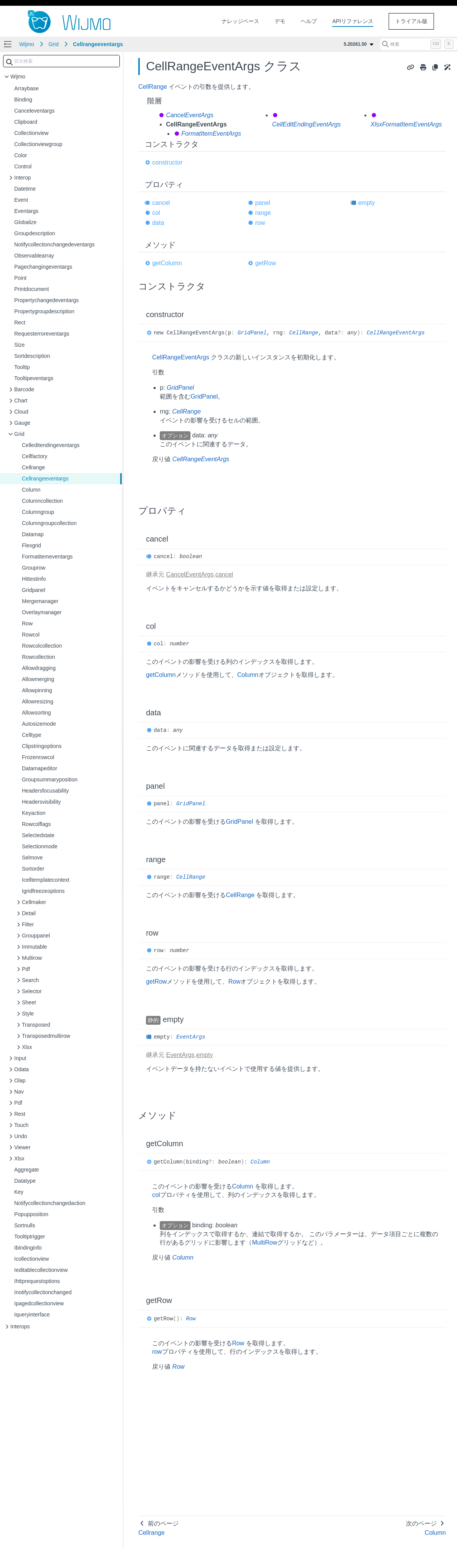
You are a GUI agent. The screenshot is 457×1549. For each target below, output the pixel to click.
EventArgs (190, 1037)
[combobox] (61, 61)
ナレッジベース (240, 21)
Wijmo (26, 44)
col (156, 212)
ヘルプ (309, 21)
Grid (53, 44)
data (158, 222)
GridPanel (252, 333)
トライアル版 (411, 21)
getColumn (167, 263)
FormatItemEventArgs (211, 133)
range (263, 212)
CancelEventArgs (190, 115)
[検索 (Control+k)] (418, 44)
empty (366, 202)
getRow (265, 263)
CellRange (152, 86)
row (260, 222)
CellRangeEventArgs (396, 333)
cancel (161, 202)
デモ (280, 21)
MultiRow (264, 1242)
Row (234, 981)
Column (247, 674)
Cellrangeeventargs (98, 44)
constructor (167, 162)
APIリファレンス (352, 21)
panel (262, 202)
